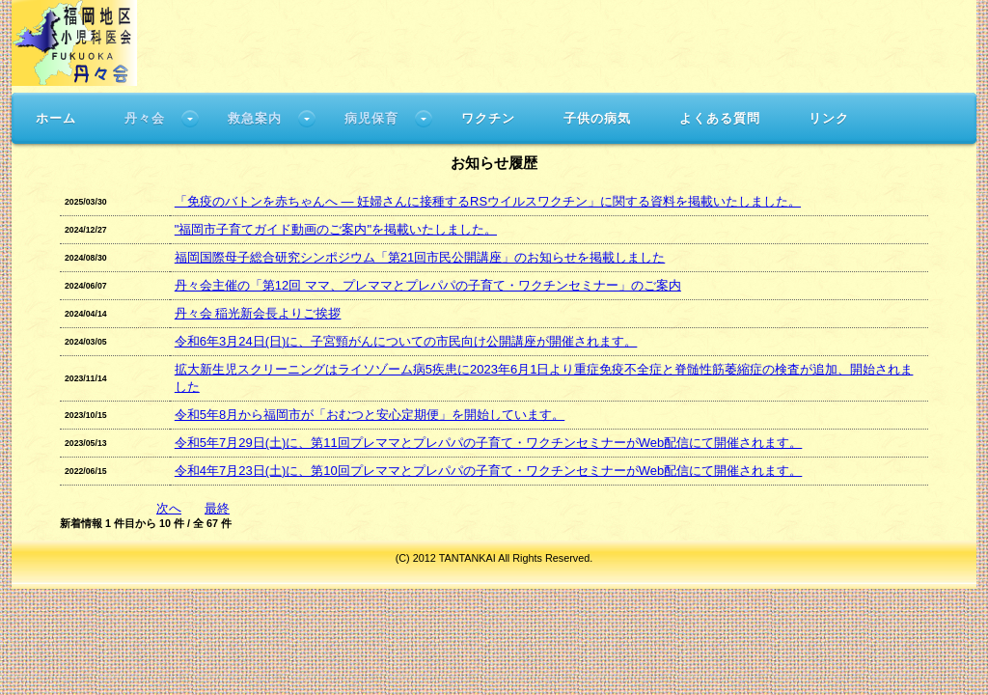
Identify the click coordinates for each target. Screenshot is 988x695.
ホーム (56, 117)
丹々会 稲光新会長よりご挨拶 (258, 313)
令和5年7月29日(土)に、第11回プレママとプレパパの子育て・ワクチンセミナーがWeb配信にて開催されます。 (489, 442)
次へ (168, 508)
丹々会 (144, 117)
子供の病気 (597, 117)
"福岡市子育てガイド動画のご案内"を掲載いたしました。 (336, 229)
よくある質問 (719, 117)
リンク (829, 117)
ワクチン (488, 117)
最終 (217, 508)
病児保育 (371, 117)
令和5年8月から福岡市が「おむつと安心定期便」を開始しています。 (369, 414)
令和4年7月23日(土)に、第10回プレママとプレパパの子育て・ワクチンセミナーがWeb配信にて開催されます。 (489, 470)
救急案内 (255, 117)
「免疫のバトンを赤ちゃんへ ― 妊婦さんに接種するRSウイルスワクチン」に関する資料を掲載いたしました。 (488, 201)
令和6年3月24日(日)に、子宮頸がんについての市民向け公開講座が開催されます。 (406, 341)
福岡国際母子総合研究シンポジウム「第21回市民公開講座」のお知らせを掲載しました (420, 257)
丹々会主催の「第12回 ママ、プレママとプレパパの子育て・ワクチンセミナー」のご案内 (428, 285)
